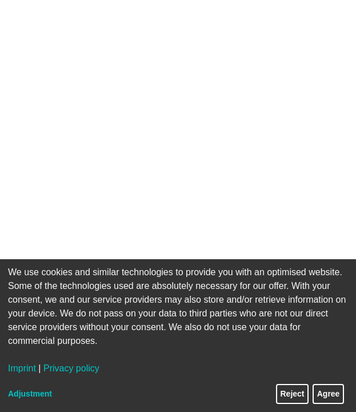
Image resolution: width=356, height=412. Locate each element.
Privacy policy (71, 368)
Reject (293, 393)
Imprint (22, 368)
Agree (328, 393)
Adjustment (30, 393)
